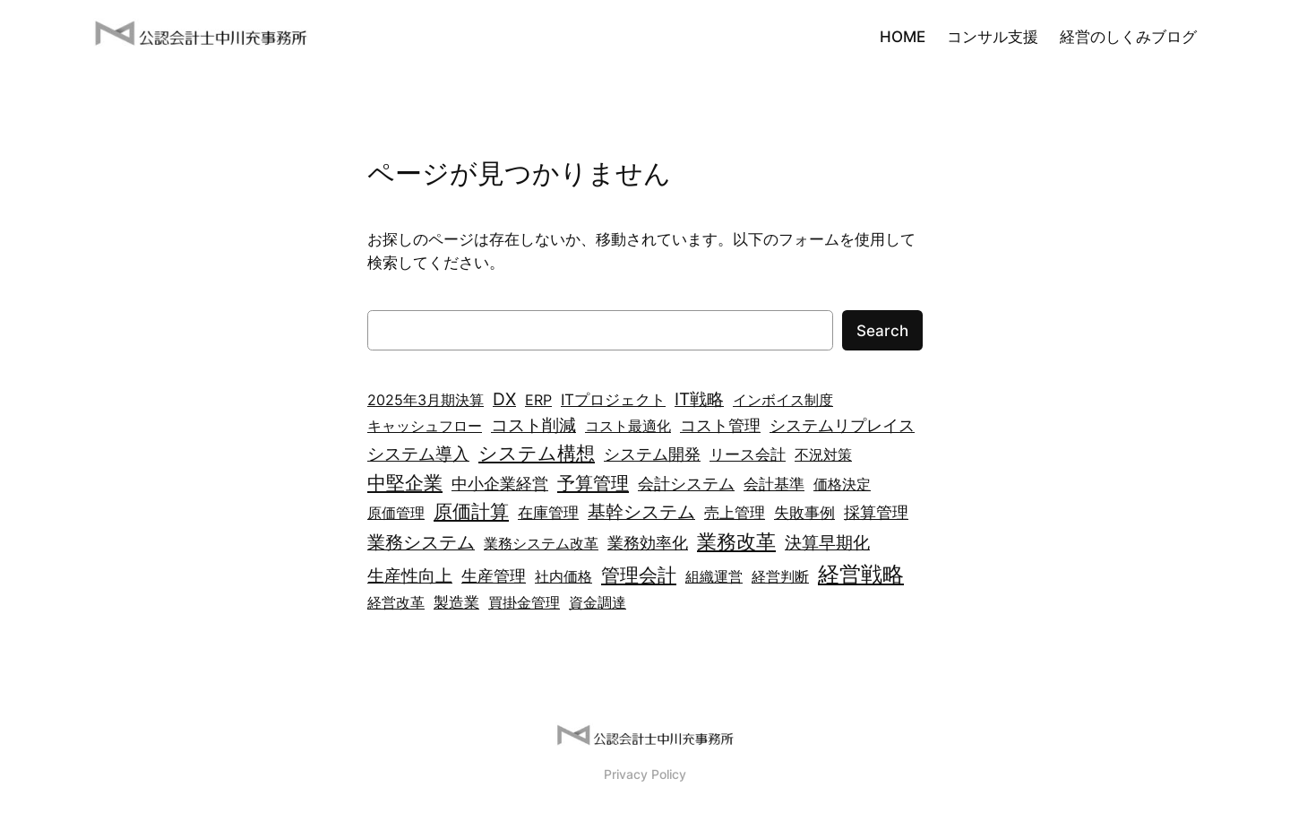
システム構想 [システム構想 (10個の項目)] (536, 452)
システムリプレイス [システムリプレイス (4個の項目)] (842, 425)
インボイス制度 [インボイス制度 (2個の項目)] (783, 400)
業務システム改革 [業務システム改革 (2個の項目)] (541, 543)
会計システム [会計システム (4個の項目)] (686, 483)
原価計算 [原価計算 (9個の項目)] (471, 511)
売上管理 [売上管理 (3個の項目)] (734, 512)
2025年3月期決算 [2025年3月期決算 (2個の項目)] (425, 400)
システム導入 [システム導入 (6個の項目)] (418, 453)
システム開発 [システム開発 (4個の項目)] (652, 454)
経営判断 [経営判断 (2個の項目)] (780, 576)
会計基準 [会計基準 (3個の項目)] (774, 483)
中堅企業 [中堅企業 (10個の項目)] (405, 482)
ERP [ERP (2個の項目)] (538, 400)
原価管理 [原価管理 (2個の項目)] (396, 513)
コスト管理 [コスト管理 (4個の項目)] (720, 425)
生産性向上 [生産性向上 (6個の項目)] (409, 575)
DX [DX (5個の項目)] (504, 399)
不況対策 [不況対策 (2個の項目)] (823, 454)
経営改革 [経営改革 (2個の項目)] (396, 602)
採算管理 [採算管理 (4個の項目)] (876, 512)
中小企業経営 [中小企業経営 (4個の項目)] (500, 483)
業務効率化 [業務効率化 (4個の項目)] (647, 542)
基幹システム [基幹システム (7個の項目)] (641, 512)
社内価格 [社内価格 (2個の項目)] (563, 576)
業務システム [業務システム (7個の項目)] (421, 542)
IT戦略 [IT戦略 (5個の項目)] (699, 399)
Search (882, 331)
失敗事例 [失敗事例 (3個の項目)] (804, 512)
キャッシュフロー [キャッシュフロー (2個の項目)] (424, 426)
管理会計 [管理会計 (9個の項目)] (638, 575)
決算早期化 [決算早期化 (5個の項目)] (827, 542)
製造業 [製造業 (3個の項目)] (456, 601)
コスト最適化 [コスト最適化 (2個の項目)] (628, 426)
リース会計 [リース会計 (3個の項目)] (748, 454)
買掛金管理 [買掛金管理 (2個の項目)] (524, 602)
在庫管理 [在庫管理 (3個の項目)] (548, 512)
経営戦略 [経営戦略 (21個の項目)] (861, 574)
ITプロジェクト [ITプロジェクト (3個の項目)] (613, 399)
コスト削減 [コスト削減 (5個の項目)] (533, 425)
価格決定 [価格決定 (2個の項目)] (842, 484)
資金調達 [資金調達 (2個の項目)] (597, 602)
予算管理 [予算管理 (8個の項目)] (593, 482)
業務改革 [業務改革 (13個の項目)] (736, 541)
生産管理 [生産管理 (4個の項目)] (493, 576)
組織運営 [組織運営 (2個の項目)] (714, 576)
